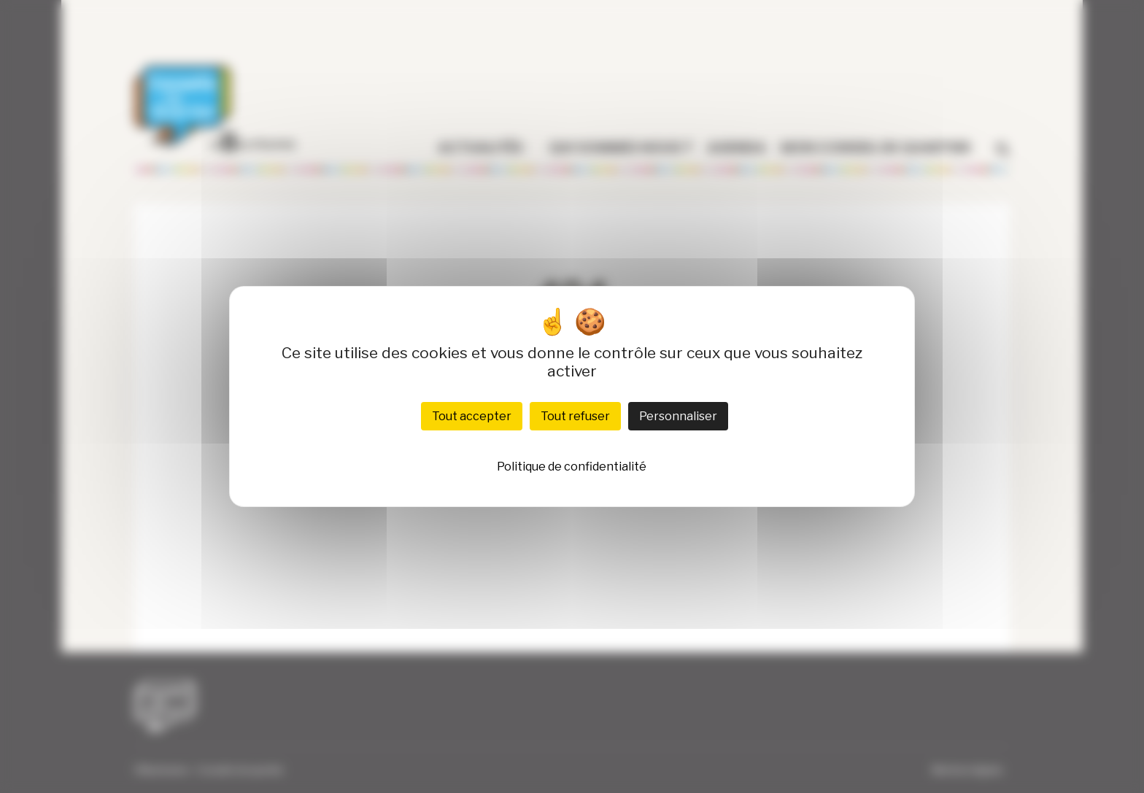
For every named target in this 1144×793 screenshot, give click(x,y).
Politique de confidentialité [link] (571, 466)
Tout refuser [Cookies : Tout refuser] (575, 416)
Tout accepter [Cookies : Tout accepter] (471, 416)
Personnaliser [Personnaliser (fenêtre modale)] (678, 416)
